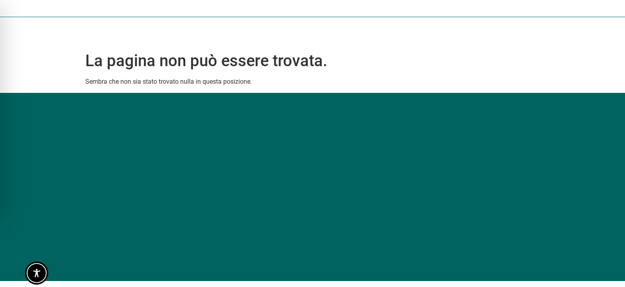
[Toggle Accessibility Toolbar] (36, 273)
